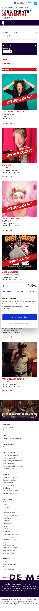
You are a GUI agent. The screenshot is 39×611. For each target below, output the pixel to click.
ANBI (4, 502)
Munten (5, 526)
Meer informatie (7, 123)
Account (29, 2)
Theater (4, 8)
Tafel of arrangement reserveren (13, 461)
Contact (6, 559)
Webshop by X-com (26, 602)
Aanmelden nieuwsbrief (10, 564)
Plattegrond (6, 529)
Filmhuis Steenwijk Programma (12, 438)
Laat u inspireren (8, 483)
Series (5, 430)
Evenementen (8, 444)
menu (3, 24)
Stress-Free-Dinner (8, 469)
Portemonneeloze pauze (10, 534)
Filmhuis (10, 8)
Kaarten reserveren (9, 513)
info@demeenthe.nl (29, 586)
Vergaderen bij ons (8, 493)
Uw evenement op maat (10, 491)
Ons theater (6, 488)
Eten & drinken (19, 8)
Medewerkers (7, 567)
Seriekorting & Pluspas (10, 540)
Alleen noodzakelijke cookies (19, 323)
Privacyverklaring (8, 537)
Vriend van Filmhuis (9, 550)
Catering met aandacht (10, 477)
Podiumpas (6, 531)
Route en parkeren (8, 569)
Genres (6, 59)
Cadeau (5, 504)
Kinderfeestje (7, 518)
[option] (19, 409)
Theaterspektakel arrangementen (13, 466)
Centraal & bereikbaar (9, 480)
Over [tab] (32, 291)
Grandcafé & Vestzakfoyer (11, 455)
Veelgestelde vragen (9, 545)
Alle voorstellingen (8, 427)
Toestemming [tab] (7, 291)
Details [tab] (20, 291)
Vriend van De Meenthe (10, 548)
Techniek (6, 542)
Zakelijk (27, 8)
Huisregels (6, 507)
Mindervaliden (7, 523)
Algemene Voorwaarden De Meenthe (25, 604)
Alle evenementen (8, 447)
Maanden (7, 63)
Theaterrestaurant (8, 463)
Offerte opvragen (8, 485)
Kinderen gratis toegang (10, 515)
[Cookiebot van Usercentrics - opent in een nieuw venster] (28, 285)
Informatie (7, 499)
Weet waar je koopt (9, 553)
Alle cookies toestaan (19, 317)
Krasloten (6, 521)
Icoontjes (6, 510)
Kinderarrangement (9, 458)
